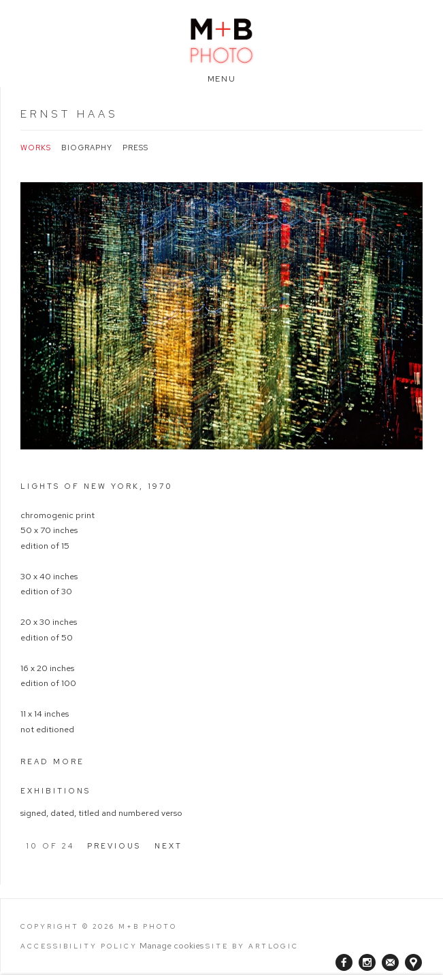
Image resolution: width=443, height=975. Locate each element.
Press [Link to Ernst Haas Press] (135, 148)
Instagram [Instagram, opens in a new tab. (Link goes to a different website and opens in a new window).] (367, 963)
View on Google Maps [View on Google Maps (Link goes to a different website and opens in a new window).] (413, 962)
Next (168, 846)
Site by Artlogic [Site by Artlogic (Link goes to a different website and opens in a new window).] (252, 946)
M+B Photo (221, 39)
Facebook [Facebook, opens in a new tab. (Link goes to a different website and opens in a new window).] (343, 963)
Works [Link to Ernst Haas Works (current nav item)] (35, 148)
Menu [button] (221, 78)
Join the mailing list (390, 962)
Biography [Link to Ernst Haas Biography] (86, 148)
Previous (114, 846)
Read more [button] (52, 761)
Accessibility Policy (78, 946)
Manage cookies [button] (171, 945)
